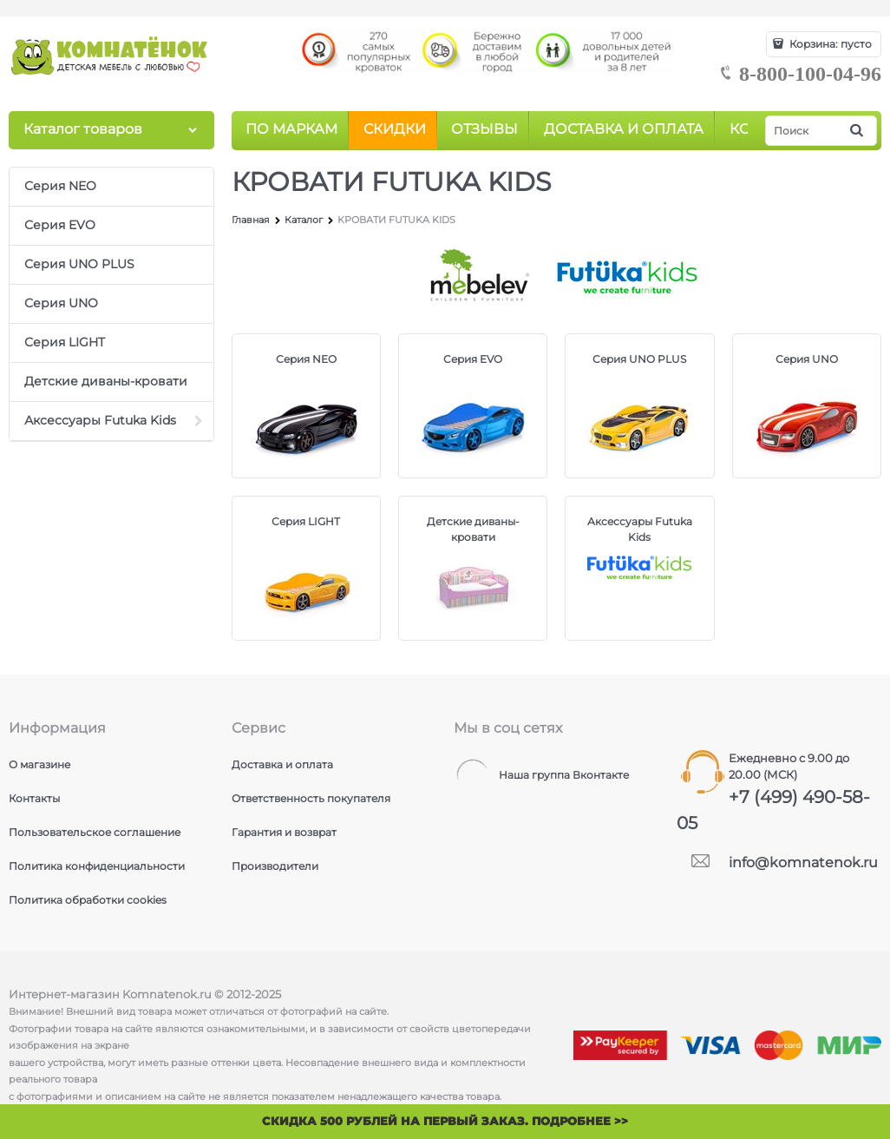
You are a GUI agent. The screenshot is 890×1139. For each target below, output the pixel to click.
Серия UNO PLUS (639, 358)
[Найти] (858, 130)
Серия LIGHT (306, 521)
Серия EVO (472, 358)
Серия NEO (306, 358)
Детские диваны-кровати (473, 529)
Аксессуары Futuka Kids (639, 529)
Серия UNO (806, 358)
